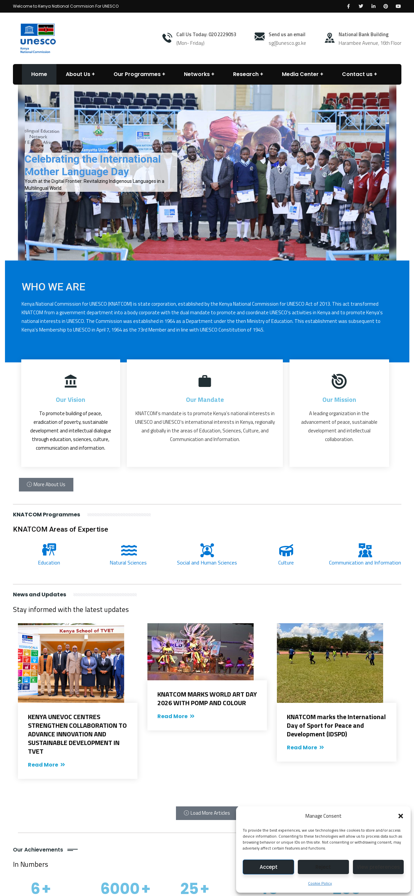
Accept (269, 866)
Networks (197, 74)
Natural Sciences (128, 562)
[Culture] (286, 550)
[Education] (49, 550)
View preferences (378, 866)
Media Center (300, 74)
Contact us (357, 74)
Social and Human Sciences (207, 562)
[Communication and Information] (365, 550)
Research (246, 74)
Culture (286, 562)
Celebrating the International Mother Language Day (93, 165)
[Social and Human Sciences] (207, 550)
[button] (400, 816)
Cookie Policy (320, 883)
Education (49, 562)
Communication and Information (365, 562)
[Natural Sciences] (128, 550)
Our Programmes (137, 74)
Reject (323, 866)
